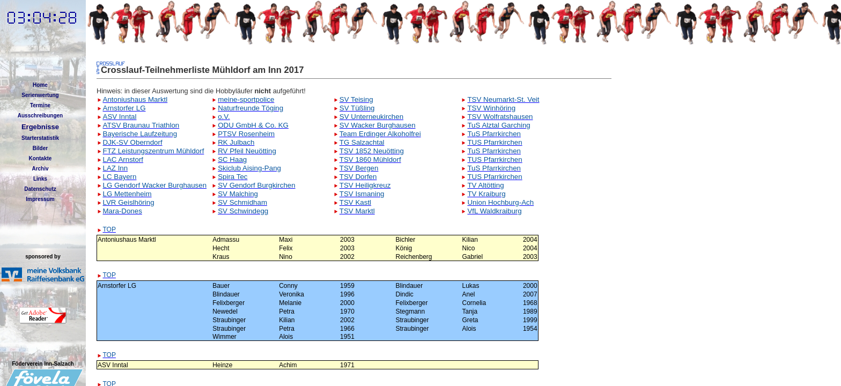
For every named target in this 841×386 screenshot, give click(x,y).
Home (40, 85)
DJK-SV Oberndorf (133, 142)
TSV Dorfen (358, 177)
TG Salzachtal (362, 142)
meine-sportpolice (246, 99)
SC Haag (232, 159)
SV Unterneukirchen (371, 117)
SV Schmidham (242, 202)
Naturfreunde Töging (250, 108)
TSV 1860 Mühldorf (370, 159)
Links (40, 179)
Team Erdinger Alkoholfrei (380, 134)
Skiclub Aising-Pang (249, 168)
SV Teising (356, 99)
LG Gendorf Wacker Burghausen (155, 185)
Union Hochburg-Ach (500, 202)
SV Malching (238, 194)
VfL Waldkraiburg (494, 211)
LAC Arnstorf (123, 159)
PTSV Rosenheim (246, 134)
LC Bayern (120, 177)
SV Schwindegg (243, 211)
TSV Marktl (357, 211)
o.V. (224, 117)
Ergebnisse (40, 127)
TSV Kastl (355, 202)
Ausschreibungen (40, 115)
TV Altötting (485, 185)
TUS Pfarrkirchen (494, 142)
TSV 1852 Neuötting (372, 151)
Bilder (40, 148)
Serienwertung (39, 95)
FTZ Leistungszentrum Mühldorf (153, 151)
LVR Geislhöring (128, 202)
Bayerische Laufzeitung (140, 134)
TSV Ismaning (362, 194)
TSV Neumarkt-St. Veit (503, 99)
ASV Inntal (120, 117)
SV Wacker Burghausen (378, 125)
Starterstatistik (40, 138)
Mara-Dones (122, 211)
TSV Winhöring (491, 108)
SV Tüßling (357, 108)
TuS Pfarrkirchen (494, 134)
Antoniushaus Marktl (135, 99)
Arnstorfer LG (124, 108)
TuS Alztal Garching (498, 125)
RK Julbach (236, 142)
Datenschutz (40, 189)
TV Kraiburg (486, 194)
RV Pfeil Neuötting (247, 151)
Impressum (40, 199)
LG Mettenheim (127, 194)
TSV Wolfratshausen (500, 117)
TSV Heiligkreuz (365, 185)
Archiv (40, 169)
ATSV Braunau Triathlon (141, 125)
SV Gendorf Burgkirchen (256, 185)
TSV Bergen (359, 168)
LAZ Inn (115, 168)
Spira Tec (232, 177)
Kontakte (40, 158)
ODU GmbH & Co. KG (253, 125)
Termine (40, 105)
